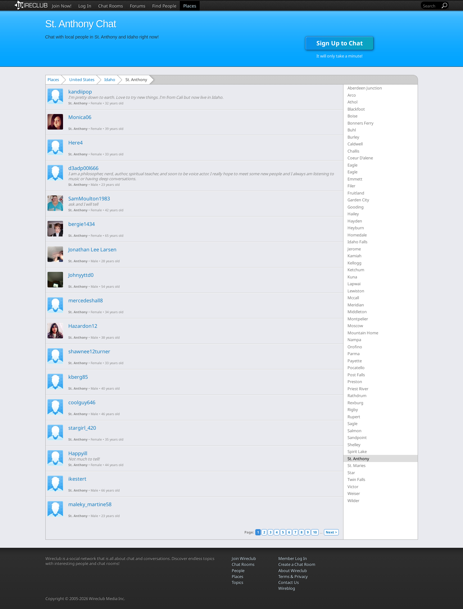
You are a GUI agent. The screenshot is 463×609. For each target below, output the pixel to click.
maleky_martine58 (89, 504)
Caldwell (355, 144)
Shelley (354, 444)
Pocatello (356, 367)
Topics (237, 582)
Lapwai (354, 283)
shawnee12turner (89, 351)
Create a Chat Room (296, 564)
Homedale (357, 235)
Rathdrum (356, 395)
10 (315, 532)
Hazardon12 (82, 326)
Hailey (353, 214)
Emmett (354, 179)
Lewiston (355, 291)
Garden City (358, 200)
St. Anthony (78, 103)
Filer (351, 186)
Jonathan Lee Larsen (92, 249)
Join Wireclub (244, 558)
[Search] (431, 6)
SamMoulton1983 (89, 198)
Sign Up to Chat (339, 43)
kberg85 (78, 377)
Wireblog (286, 588)
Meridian (355, 305)
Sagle (352, 423)
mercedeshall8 (85, 300)
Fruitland (355, 193)
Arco (351, 95)
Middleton (357, 311)
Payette (354, 361)
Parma (353, 353)
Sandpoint (357, 437)
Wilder (353, 500)
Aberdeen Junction (364, 88)
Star (351, 472)
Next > (331, 532)
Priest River (357, 389)
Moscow (355, 325)
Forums (137, 6)
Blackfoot (356, 109)
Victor (352, 486)
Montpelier (357, 319)
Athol (352, 102)
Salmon (354, 430)
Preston (354, 381)
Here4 (75, 143)
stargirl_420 (82, 428)
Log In (84, 6)
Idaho (109, 79)
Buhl (351, 130)
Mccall (353, 297)
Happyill (77, 453)
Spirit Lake (357, 451)
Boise (352, 116)
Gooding (355, 207)
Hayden (354, 221)
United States (81, 79)
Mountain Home (362, 333)
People (238, 570)
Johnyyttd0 (80, 275)
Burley (353, 137)
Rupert (353, 416)
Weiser (353, 493)
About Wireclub (292, 570)
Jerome (354, 249)
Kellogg (354, 263)
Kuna (352, 277)
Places (189, 6)
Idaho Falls (357, 242)
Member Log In (292, 558)
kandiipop (80, 92)
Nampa (354, 339)
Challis (353, 151)
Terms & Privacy (293, 576)
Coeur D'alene (360, 158)
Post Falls (356, 375)
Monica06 (79, 117)
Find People (164, 6)
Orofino (354, 347)
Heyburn (355, 228)
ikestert (77, 479)
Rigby (352, 409)
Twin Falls (356, 479)
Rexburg (355, 402)
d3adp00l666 (83, 168)
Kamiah (354, 256)
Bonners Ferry (360, 123)
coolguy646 (81, 402)
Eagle (352, 165)
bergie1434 (81, 224)
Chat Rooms (110, 6)
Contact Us (288, 582)
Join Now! (61, 6)
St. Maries (356, 465)
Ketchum (355, 269)
